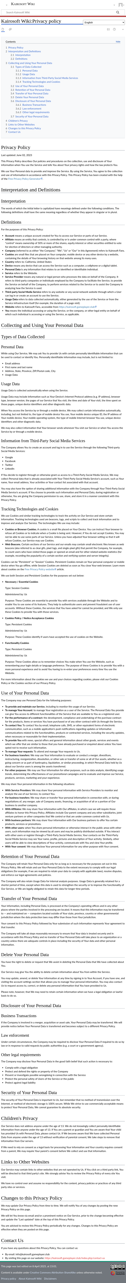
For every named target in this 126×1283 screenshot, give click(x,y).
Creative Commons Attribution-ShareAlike (53, 1272)
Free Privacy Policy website (39, 569)
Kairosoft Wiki (23, 3)
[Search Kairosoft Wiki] (63, 12)
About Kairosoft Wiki (30, 1278)
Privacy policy (8, 1278)
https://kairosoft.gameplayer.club (76, 306)
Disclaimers (50, 1278)
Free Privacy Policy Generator (24, 178)
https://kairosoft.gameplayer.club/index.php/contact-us (75, 1258)
